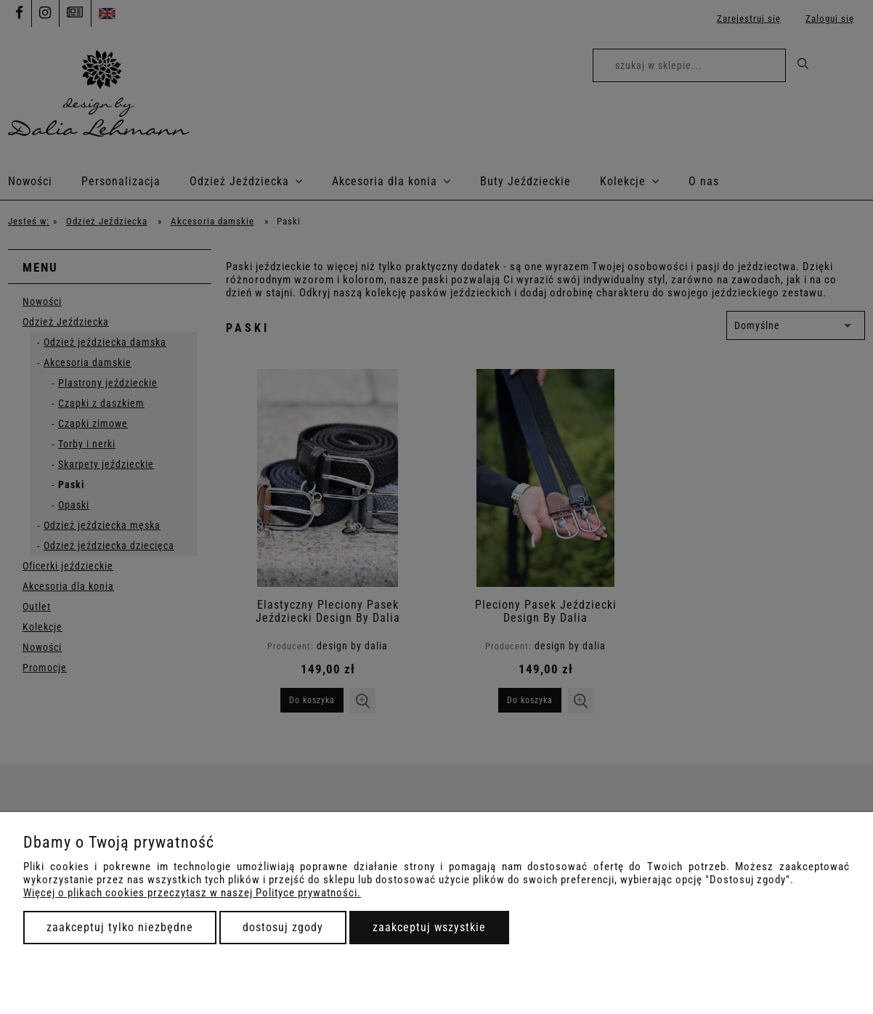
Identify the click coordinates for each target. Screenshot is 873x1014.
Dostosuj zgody (283, 927)
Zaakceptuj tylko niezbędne (119, 927)
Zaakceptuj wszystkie (429, 927)
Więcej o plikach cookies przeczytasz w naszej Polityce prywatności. (192, 892)
